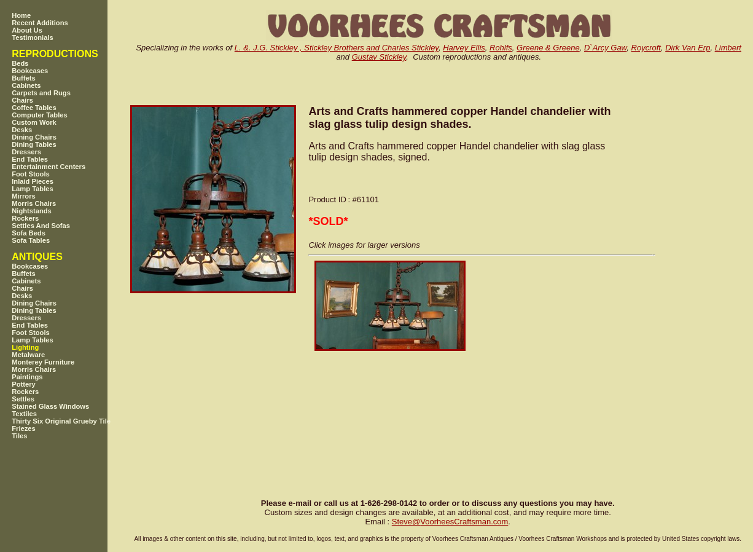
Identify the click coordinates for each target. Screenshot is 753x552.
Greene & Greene (548, 47)
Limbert (728, 47)
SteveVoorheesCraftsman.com (450, 521)
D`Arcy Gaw (605, 47)
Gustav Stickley (379, 56)
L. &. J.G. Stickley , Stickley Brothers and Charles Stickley (337, 47)
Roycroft (646, 47)
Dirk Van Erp (687, 47)
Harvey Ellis (464, 47)
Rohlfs (501, 47)
